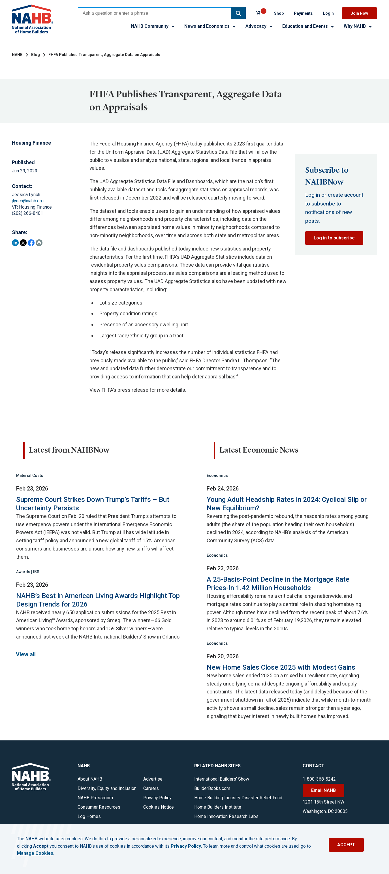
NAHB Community (153, 26)
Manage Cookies (35, 853)
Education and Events (308, 26)
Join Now (359, 13)
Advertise (153, 779)
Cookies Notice (158, 807)
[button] (238, 13)
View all (26, 654)
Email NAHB (323, 790)
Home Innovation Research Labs (226, 816)
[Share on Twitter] (23, 243)
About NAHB (90, 779)
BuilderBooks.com (212, 788)
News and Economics (210, 26)
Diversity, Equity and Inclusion (107, 788)
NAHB (17, 54)
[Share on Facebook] (31, 243)
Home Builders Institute (217, 807)
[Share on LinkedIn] (15, 243)
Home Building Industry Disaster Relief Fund (238, 797)
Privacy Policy (157, 797)
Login (328, 13)
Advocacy (259, 26)
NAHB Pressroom (95, 797)
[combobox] (154, 13)
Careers (151, 788)
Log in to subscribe (334, 238)
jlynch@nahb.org (28, 200)
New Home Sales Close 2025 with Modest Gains (281, 667)
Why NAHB (358, 26)
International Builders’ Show (221, 779)
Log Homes (89, 816)
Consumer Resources (99, 807)
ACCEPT (346, 844)
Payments (303, 13)
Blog (35, 54)
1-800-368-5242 (319, 779)
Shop (279, 13)
